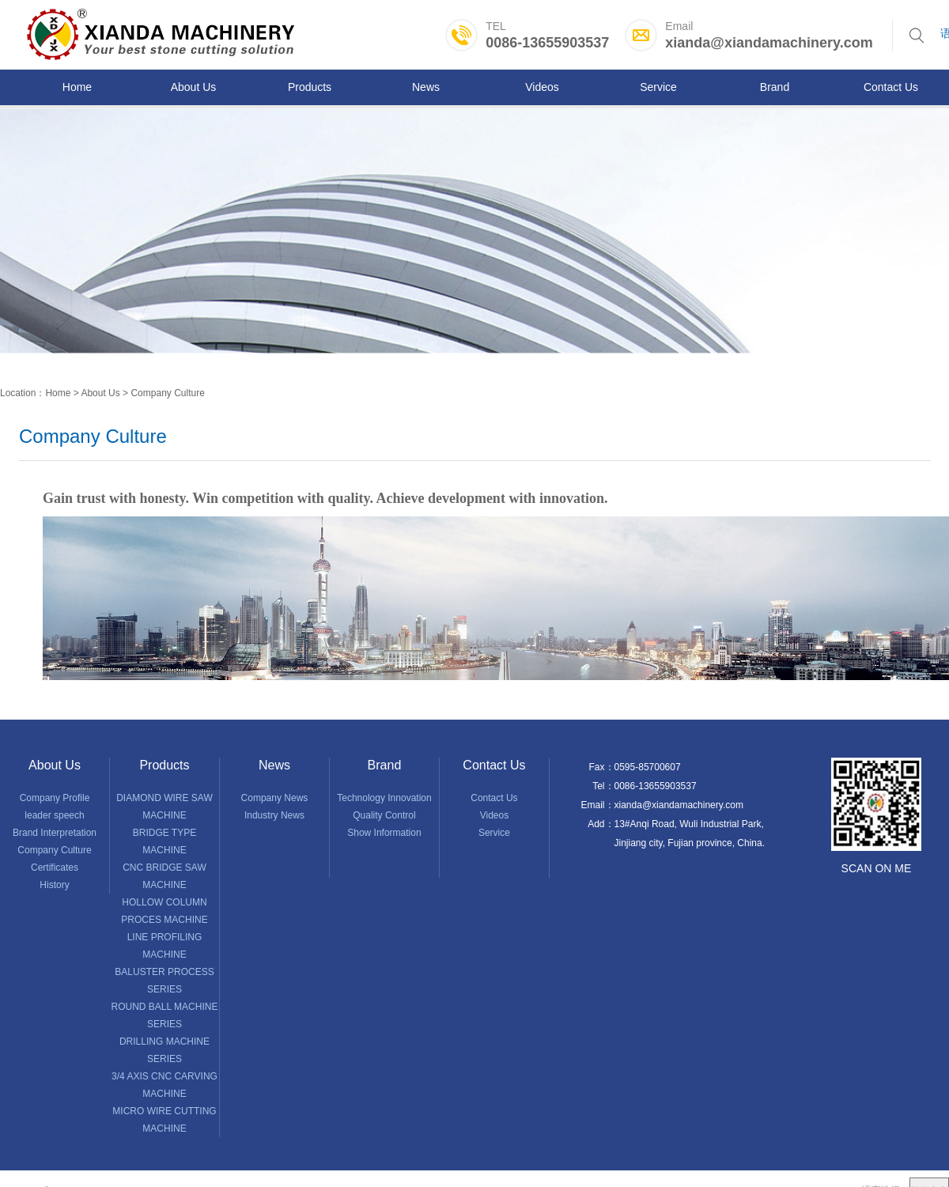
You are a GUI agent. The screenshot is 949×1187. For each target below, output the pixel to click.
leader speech (54, 815)
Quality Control (384, 815)
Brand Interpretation (54, 832)
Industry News (274, 815)
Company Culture (167, 393)
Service (494, 832)
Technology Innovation (384, 797)
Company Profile (55, 797)
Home (57, 393)
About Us (100, 393)
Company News (274, 797)
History (54, 884)
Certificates (54, 867)
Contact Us (494, 797)
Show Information (384, 832)
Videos (494, 815)
